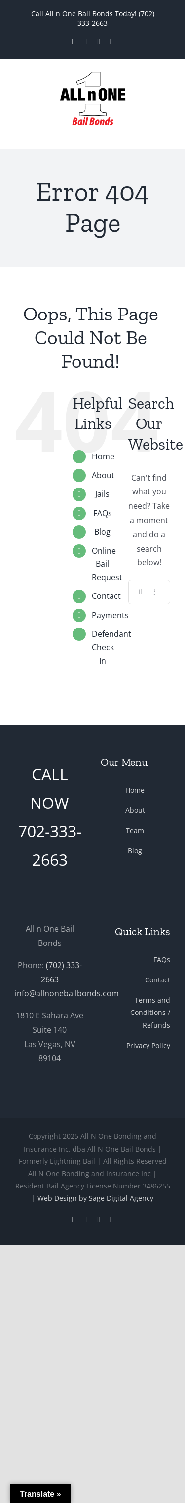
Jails (102, 494)
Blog (102, 531)
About (103, 475)
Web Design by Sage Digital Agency (95, 1198)
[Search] (140, 592)
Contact (106, 596)
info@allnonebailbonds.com (67, 993)
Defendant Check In (111, 647)
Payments (110, 615)
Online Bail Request (107, 564)
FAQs (102, 513)
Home (103, 456)
